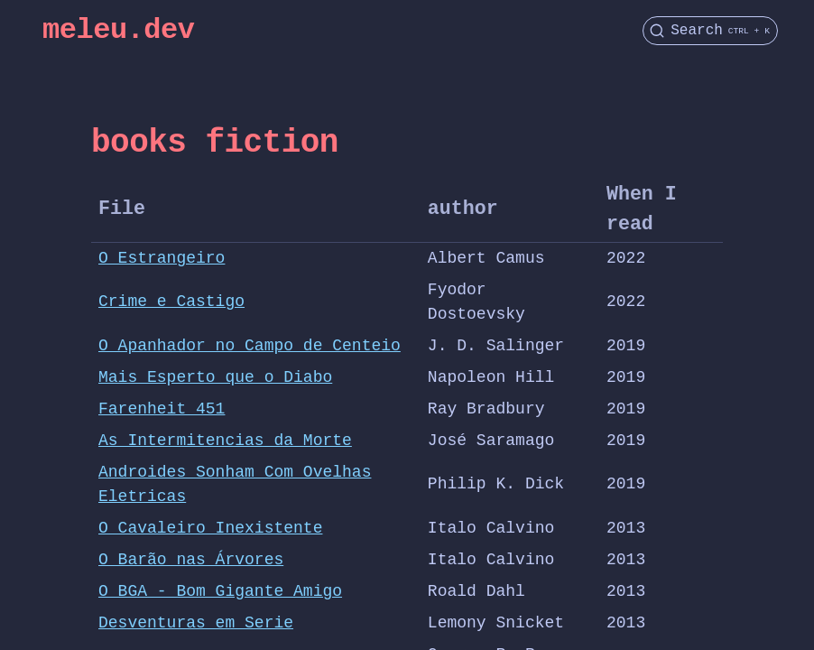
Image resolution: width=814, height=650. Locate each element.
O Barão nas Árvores (190, 560)
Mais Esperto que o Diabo (215, 377)
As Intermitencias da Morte (225, 440)
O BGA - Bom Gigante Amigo (220, 591)
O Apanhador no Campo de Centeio (249, 346)
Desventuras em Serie (195, 623)
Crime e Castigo (171, 301)
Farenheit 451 (161, 409)
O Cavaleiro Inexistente (210, 528)
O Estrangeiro (161, 258)
